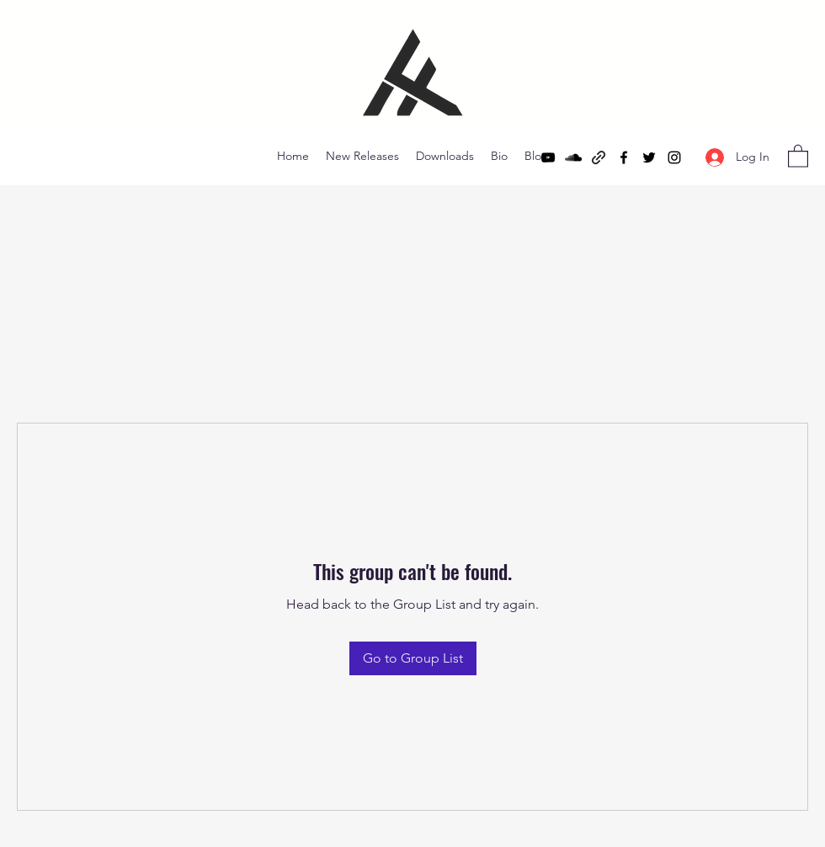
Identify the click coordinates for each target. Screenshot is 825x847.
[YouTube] (548, 157)
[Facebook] (623, 157)
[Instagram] (674, 157)
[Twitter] (649, 157)
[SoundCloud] (573, 157)
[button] (798, 155)
